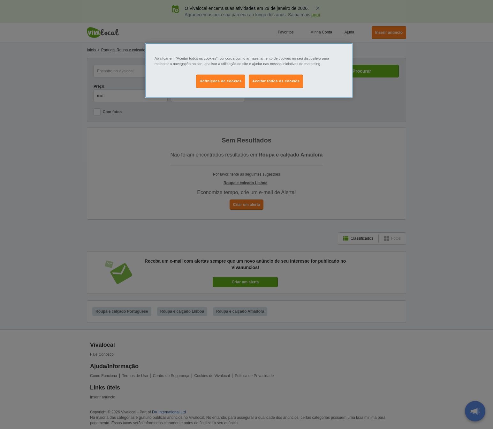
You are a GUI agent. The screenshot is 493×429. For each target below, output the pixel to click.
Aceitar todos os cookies (276, 81)
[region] (249, 70)
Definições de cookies (220, 81)
